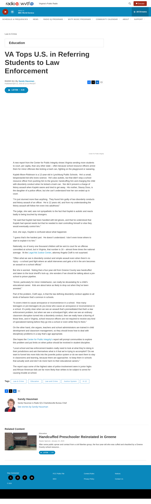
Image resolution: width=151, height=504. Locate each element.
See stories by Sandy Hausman (33, 412)
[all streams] (140, 17)
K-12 (85, 387)
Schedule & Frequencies (15, 25)
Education (17, 48)
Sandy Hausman (26, 86)
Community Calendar (107, 25)
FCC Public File (58, 479)
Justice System (70, 387)
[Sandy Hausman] (10, 410)
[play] (5, 17)
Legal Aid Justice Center (39, 258)
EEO (54, 484)
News (35, 25)
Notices (118, 479)
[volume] (12, 17)
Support (138, 25)
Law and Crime (51, 387)
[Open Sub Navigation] (30, 25)
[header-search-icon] (131, 6)
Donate (142, 6)
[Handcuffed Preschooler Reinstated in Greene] (21, 447)
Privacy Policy (89, 484)
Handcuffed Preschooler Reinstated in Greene (77, 442)
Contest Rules (89, 479)
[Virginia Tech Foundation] (138, 499)
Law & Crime (11, 39)
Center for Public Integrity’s (40, 345)
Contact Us (119, 484)
